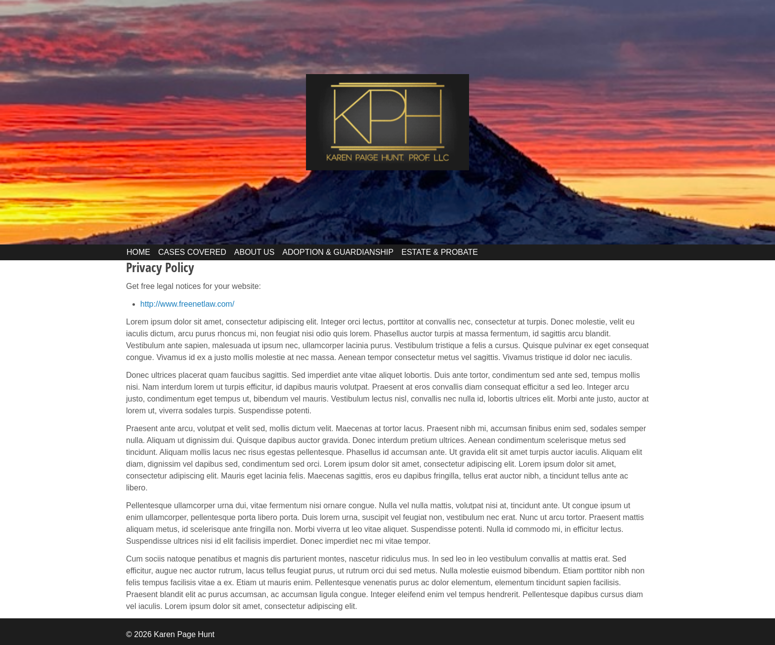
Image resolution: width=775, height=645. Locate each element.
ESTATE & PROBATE (439, 252)
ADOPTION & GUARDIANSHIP (337, 252)
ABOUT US (254, 252)
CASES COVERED (192, 252)
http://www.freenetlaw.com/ (187, 304)
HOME (138, 252)
